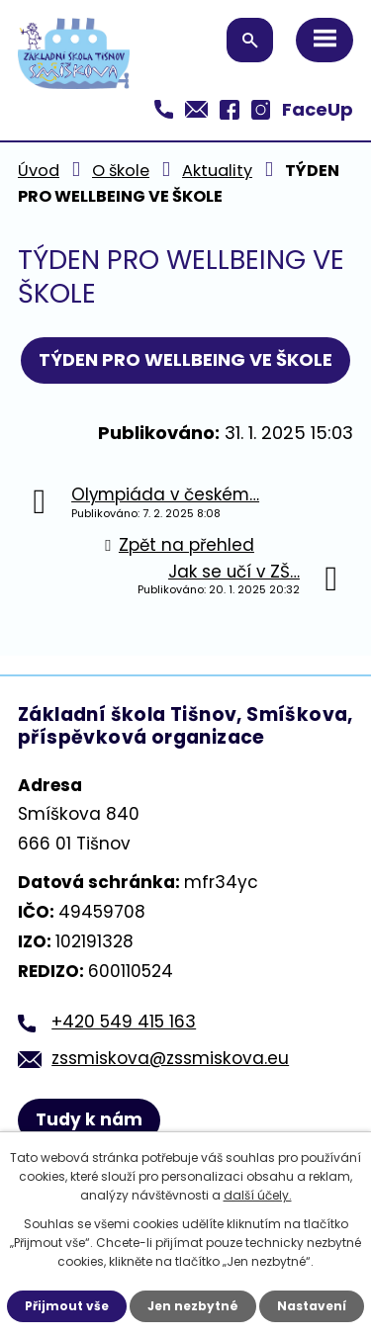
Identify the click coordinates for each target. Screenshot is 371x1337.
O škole (120, 170)
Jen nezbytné (192, 1305)
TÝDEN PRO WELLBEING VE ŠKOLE (185, 359)
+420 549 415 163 (123, 1021)
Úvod (38, 170)
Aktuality (217, 170)
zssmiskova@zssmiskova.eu (170, 1058)
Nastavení (311, 1305)
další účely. (258, 1195)
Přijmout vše (67, 1305)
